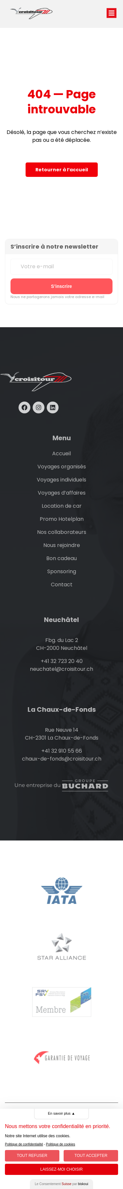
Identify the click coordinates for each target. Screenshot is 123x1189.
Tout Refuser (32, 1155)
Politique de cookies (60, 1144)
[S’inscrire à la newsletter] (61, 286)
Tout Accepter (90, 1155)
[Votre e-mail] (61, 266)
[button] (111, 6)
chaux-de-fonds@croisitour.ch (61, 759)
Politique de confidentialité (24, 1144)
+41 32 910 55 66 (61, 751)
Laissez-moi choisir (61, 1169)
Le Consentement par (61, 1184)
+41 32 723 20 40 (62, 661)
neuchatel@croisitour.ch (61, 669)
